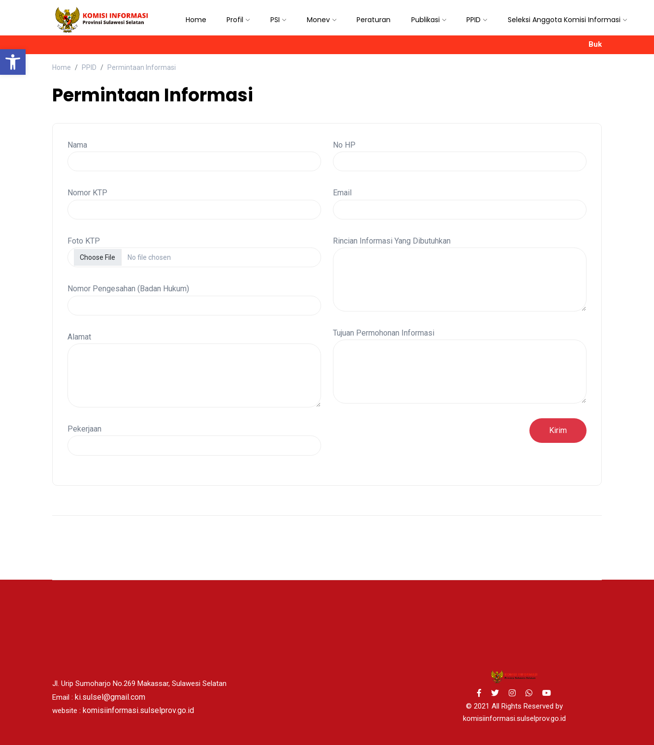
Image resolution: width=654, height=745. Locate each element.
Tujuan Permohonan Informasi (383, 333)
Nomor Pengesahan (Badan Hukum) (128, 288)
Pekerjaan (84, 429)
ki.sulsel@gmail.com (110, 697)
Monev (318, 20)
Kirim (558, 430)
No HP (344, 145)
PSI (275, 20)
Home (196, 20)
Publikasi (425, 20)
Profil (235, 20)
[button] (13, 62)
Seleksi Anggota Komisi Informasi (564, 20)
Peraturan (374, 20)
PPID (473, 20)
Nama (77, 145)
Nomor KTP (87, 192)
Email (342, 192)
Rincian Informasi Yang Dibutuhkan (392, 241)
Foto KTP (83, 241)
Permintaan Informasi (141, 67)
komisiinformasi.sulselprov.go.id (138, 710)
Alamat (79, 336)
